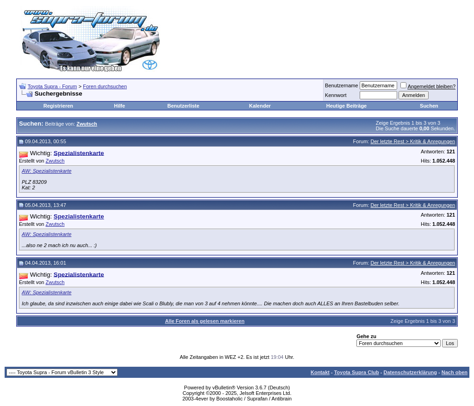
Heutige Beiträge (346, 106)
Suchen (429, 106)
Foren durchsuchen (105, 86)
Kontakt (320, 372)
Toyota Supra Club (356, 372)
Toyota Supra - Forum (52, 86)
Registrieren (58, 106)
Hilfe (119, 106)
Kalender (260, 106)
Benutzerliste (184, 106)
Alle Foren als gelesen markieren (204, 321)
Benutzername (341, 85)
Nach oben (455, 372)
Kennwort (335, 95)
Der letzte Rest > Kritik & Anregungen (412, 141)
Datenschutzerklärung (410, 372)
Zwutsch (54, 161)
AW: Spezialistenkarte (46, 171)
